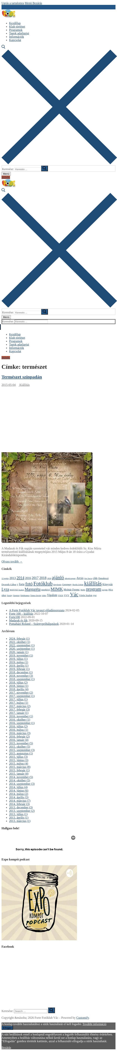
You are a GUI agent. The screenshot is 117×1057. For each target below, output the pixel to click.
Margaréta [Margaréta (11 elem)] (33, 589)
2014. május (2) (18, 794)
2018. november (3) (21, 675)
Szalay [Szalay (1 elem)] (9, 595)
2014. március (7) (19, 800)
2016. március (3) (19, 733)
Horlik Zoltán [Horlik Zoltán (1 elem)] (77, 585)
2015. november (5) (21, 743)
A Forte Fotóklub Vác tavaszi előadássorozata (36, 610)
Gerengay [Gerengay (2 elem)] (67, 584)
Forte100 (14, 617)
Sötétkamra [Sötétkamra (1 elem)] (25, 595)
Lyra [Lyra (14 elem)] (5, 589)
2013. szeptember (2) (22, 810)
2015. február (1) (19, 770)
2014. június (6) (18, 790)
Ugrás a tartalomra (13, 3)
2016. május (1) (18, 729)
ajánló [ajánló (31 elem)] (58, 577)
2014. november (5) (21, 777)
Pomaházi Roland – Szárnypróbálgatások (34, 623)
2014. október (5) (19, 780)
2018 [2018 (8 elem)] (42, 578)
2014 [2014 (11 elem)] (20, 578)
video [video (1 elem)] (44, 595)
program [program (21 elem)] (93, 589)
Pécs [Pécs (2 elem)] (111, 589)
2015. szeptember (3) (22, 750)
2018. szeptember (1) (22, 679)
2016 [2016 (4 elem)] (28, 578)
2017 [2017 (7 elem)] (35, 578)
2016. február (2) (19, 736)
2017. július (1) (18, 699)
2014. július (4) (18, 787)
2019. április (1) (18, 665)
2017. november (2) (21, 692)
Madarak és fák (18, 620)
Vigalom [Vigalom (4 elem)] (52, 595)
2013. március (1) (19, 821)
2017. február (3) (19, 709)
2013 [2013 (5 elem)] (12, 578)
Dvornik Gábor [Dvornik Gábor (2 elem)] (9, 584)
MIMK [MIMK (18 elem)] (57, 589)
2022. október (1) (19, 642)
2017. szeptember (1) (22, 696)
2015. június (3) (18, 760)
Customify (82, 1017)
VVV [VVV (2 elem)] (66, 595)
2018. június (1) (18, 685)
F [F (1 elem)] (17, 585)
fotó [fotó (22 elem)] (29, 583)
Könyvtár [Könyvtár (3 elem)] (107, 584)
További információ (94, 1024)
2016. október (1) (19, 719)
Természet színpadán (22, 376)
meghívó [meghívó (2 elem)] (45, 589)
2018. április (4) (18, 689)
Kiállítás (24, 384)
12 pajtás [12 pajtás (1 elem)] (5, 578)
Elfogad (7, 1027)
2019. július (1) (18, 658)
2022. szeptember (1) (22, 645)
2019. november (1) (21, 655)
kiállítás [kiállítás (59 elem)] (93, 583)
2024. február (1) (19, 638)
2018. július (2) (18, 682)
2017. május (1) (18, 702)
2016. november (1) (21, 716)
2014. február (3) (19, 804)
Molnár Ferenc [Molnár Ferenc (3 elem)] (72, 589)
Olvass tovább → (12, 561)
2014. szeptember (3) (22, 783)
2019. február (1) (19, 669)
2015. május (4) (18, 763)
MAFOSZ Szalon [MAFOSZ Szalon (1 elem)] (17, 590)
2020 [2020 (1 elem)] (49, 578)
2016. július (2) (18, 726)
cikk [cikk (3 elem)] (95, 578)
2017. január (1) (18, 712)
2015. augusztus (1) (21, 753)
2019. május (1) (18, 662)
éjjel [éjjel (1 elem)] (94, 595)
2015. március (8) (19, 767)
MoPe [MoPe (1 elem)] (82, 590)
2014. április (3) (18, 797)
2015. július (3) (18, 756)
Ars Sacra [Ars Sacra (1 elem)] (88, 578)
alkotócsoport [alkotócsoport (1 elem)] (70, 578)
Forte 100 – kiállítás (21, 613)
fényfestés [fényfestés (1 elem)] (57, 585)
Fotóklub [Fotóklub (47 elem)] (42, 583)
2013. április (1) (18, 817)
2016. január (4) (18, 739)
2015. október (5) (19, 746)
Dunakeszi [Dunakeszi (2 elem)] (103, 578)
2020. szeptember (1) (22, 648)
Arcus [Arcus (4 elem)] (80, 578)
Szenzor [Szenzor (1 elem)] (16, 595)
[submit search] (44, 168)
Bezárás (6, 1047)
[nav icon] (6, 174)
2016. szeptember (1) (22, 723)
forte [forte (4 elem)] (22, 584)
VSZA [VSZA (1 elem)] (60, 595)
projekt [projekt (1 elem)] (105, 590)
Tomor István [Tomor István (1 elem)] (35, 595)
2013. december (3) (21, 807)
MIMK (6, 177)
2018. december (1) (21, 672)
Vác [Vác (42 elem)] (74, 594)
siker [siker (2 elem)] (4, 595)
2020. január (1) (18, 652)
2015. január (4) (18, 773)
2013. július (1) (18, 814)
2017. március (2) (19, 706)
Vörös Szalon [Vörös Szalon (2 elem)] (85, 595)
